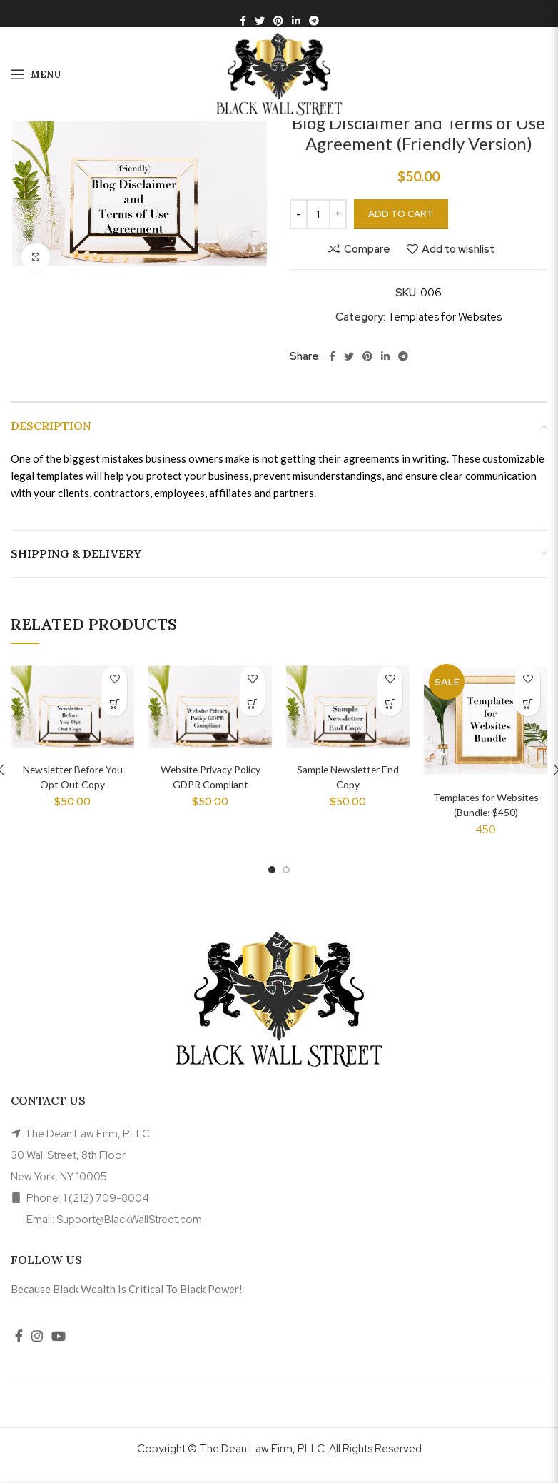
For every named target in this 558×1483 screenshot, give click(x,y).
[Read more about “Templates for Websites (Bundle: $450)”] (527, 703)
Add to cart (401, 214)
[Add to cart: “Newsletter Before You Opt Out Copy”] (114, 703)
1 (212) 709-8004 (106, 1211)
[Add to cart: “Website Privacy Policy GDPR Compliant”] (252, 703)
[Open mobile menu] (36, 74)
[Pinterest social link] (278, 20)
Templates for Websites (444, 317)
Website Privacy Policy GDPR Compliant (210, 784)
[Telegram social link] (314, 20)
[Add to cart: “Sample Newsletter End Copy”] (389, 703)
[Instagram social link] (37, 1349)
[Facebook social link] (242, 20)
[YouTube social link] (58, 1349)
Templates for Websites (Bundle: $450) (486, 811)
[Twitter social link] (259, 20)
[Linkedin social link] (296, 20)
